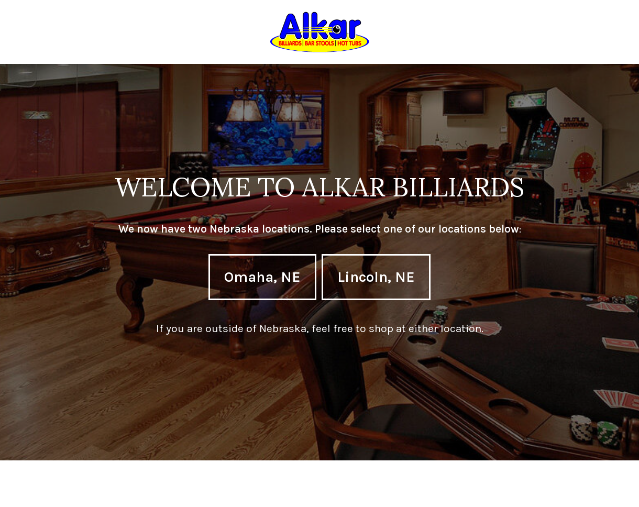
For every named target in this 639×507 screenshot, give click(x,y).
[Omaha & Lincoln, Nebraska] (319, 31)
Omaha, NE (262, 276)
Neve (31, 491)
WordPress (139, 491)
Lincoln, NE (376, 276)
